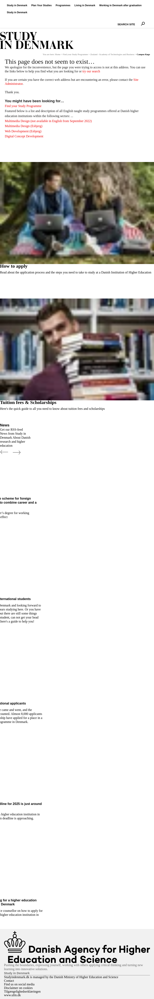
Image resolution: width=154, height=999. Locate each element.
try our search (91, 71)
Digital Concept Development (24, 136)
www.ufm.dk (12, 995)
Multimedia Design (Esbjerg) (23, 126)
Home (57, 54)
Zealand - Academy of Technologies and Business (112, 54)
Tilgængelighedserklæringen (22, 991)
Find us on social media (19, 984)
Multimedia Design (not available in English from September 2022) (48, 121)
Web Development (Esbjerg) (23, 131)
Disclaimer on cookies (18, 988)
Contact (9, 980)
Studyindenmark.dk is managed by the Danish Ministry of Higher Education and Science (61, 977)
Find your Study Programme (75, 54)
